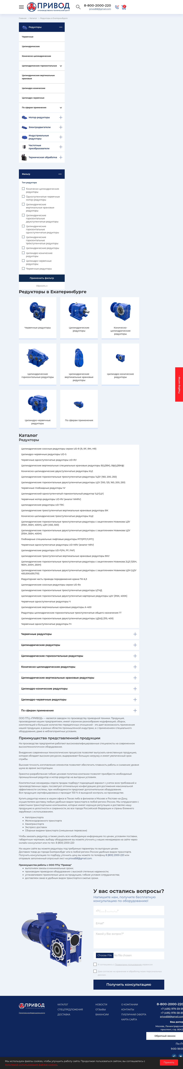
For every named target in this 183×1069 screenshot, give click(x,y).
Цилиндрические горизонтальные (39, 66)
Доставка (64, 1014)
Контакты (127, 1009)
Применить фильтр (42, 278)
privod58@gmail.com (100, 9)
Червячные (27, 37)
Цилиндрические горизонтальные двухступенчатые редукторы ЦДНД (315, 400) (67, 618)
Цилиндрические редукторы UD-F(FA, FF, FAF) (48, 550)
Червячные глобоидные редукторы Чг (43, 488)
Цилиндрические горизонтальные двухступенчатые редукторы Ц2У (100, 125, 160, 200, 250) (73, 482)
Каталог (63, 1004)
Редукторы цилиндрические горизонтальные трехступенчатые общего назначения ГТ (71, 612)
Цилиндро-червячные (33, 98)
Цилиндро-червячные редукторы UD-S (44, 454)
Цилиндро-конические (33, 88)
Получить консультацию (128, 984)
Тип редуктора (29, 183)
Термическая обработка (43, 157)
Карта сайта (129, 1019)
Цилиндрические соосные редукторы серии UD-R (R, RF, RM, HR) (58, 448)
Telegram (174, 1056)
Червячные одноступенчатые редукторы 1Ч (46, 624)
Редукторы (35, 27)
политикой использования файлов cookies (31, 1064)
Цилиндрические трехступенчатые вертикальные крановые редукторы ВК (64, 510)
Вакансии (102, 1014)
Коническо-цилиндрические (36, 56)
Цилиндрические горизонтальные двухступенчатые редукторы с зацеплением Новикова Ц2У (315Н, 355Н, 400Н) (75, 532)
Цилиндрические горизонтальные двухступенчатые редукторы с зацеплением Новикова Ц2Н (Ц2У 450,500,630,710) (79, 572)
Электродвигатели (40, 127)
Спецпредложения (70, 1009)
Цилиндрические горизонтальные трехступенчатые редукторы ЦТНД (61, 590)
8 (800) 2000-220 (115, 855)
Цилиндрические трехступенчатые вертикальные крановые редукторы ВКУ (65, 556)
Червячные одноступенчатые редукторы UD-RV (49, 460)
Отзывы (100, 1009)
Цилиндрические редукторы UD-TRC (42, 504)
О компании (129, 1004)
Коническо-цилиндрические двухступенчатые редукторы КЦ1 (57, 471)
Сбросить (41, 286)
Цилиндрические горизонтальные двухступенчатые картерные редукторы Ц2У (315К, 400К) (74, 596)
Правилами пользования (128, 964)
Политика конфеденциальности (32, 1013)
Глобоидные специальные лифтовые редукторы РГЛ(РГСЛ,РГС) (57, 539)
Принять (169, 1062)
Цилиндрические (31, 46)
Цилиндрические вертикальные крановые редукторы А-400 (56, 607)
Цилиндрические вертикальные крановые (38, 77)
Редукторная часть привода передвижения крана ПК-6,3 (54, 579)
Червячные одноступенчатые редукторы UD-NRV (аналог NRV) (57, 544)
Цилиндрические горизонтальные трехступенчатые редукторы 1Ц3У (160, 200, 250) (69, 476)
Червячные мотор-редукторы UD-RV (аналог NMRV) (51, 499)
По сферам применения (34, 107)
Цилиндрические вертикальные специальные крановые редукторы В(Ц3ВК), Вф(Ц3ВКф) (72, 465)
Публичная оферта (133, 1014)
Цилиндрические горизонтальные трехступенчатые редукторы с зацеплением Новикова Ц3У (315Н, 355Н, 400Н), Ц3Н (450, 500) (75, 523)
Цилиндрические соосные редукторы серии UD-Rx (51, 584)
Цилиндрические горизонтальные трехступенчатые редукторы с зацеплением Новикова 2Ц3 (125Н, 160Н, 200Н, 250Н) (79, 563)
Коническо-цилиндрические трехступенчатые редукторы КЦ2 (57, 516)
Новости (101, 1004)
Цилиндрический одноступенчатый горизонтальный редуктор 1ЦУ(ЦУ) (62, 493)
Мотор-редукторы (39, 117)
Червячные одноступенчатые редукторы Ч (46, 601)
